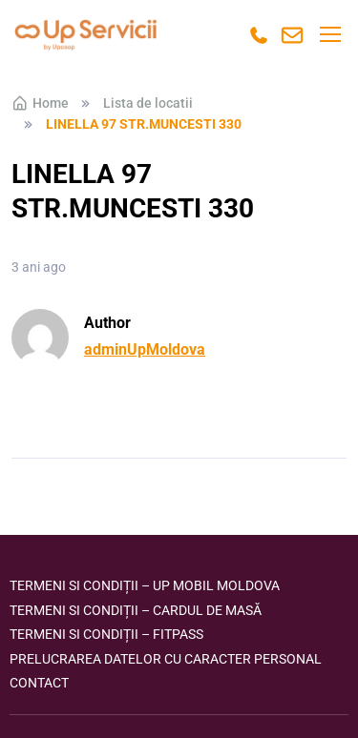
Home (40, 103)
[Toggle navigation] (329, 34)
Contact (39, 682)
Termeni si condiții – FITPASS (106, 634)
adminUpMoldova (144, 349)
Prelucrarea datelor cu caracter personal (166, 658)
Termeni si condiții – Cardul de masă (136, 610)
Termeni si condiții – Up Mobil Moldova (145, 585)
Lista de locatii (148, 103)
